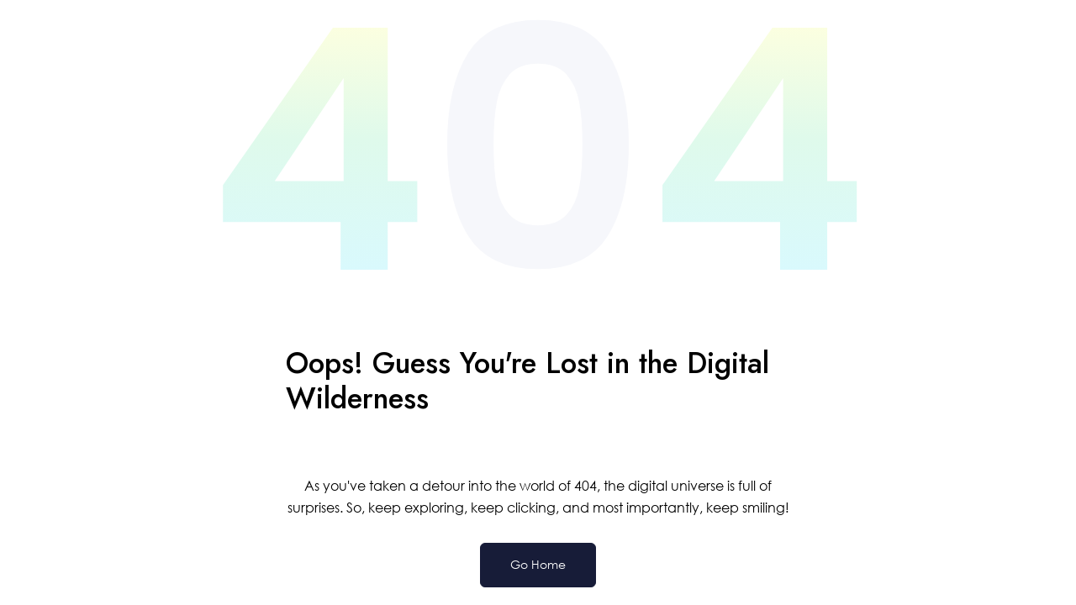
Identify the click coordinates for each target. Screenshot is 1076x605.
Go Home (538, 564)
